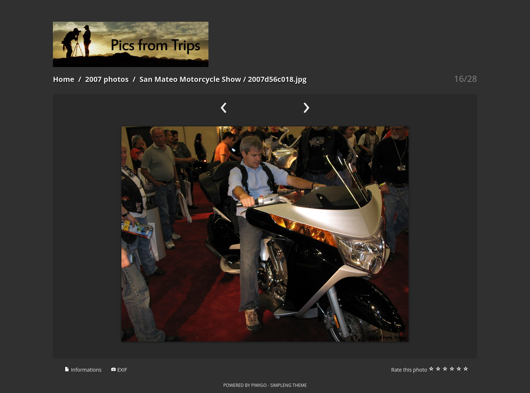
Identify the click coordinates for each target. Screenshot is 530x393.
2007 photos (107, 79)
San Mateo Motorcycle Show (190, 79)
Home (63, 79)
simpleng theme (288, 385)
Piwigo (259, 385)
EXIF (119, 369)
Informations (83, 369)
